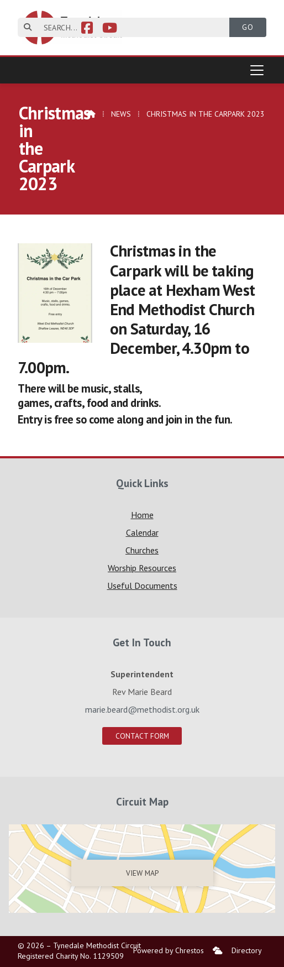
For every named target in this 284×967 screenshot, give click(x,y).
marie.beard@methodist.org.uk (142, 709)
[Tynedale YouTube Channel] (109, 29)
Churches (142, 550)
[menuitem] (218, 950)
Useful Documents (142, 585)
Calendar (142, 532)
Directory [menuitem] (247, 950)
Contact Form (142, 736)
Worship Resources (142, 567)
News (121, 114)
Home (142, 514)
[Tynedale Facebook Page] (87, 29)
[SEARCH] (129, 27)
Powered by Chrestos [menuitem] (168, 950)
